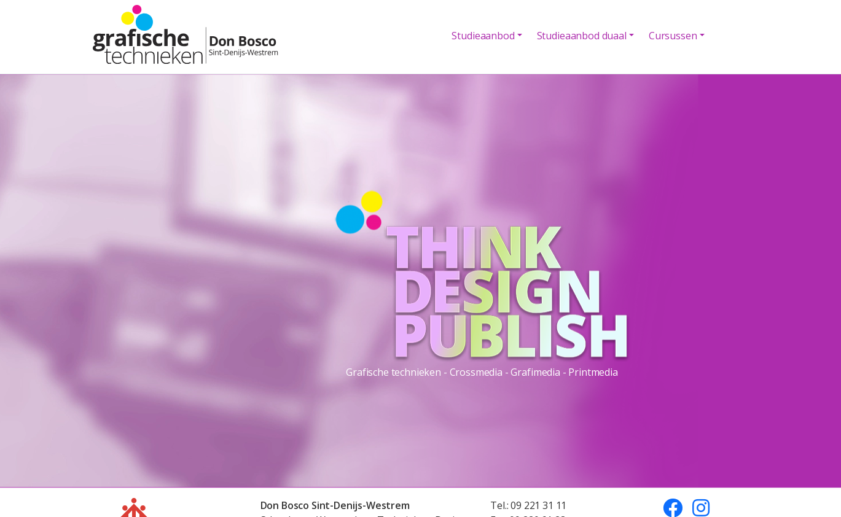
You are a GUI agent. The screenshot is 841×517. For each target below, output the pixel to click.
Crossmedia (476, 371)
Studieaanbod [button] (483, 35)
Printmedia (592, 371)
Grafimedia (535, 371)
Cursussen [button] (673, 35)
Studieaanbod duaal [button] (582, 35)
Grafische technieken (393, 371)
